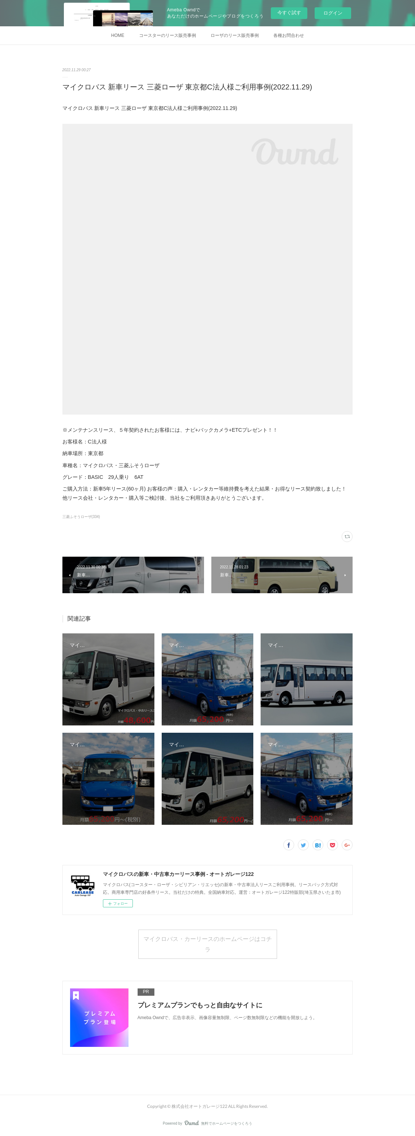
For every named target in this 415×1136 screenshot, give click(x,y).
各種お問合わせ (288, 35)
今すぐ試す (289, 12)
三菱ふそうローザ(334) (81, 517)
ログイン (332, 13)
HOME (117, 35)
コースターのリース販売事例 (167, 35)
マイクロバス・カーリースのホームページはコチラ (207, 944)
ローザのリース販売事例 (235, 35)
